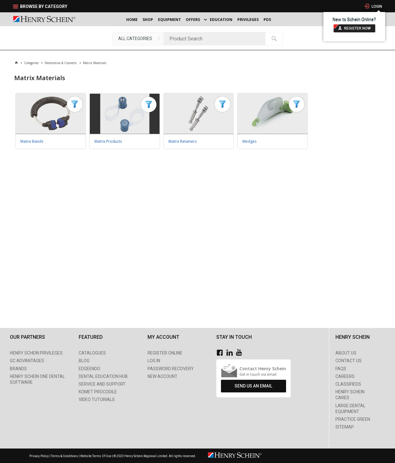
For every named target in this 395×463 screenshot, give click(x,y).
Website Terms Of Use (95, 456)
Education (221, 19)
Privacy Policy (39, 456)
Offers (193, 19)
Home (132, 19)
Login (376, 6)
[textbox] (216, 38)
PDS (267, 19)
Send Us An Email (253, 385)
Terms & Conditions (64, 456)
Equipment (169, 19)
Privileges (248, 19)
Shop (148, 19)
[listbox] (138, 38)
